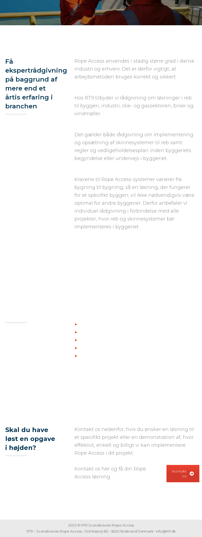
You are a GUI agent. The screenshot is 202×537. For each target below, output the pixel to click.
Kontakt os (183, 473)
